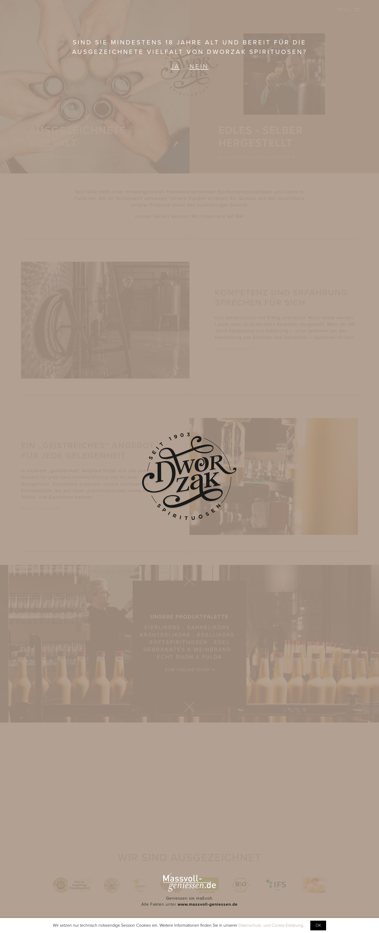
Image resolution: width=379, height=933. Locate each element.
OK (318, 925)
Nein (199, 66)
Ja (175, 66)
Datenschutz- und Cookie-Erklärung (270, 925)
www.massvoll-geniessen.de (208, 904)
